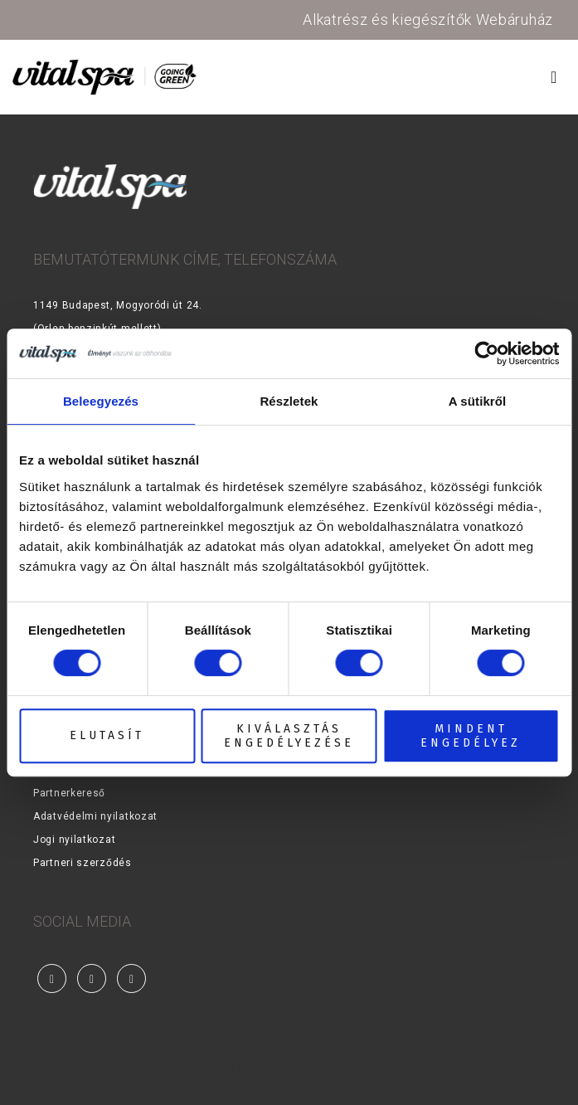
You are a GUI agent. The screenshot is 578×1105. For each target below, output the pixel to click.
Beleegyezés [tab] (100, 401)
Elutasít (107, 735)
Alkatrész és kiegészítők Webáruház (428, 19)
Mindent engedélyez (470, 736)
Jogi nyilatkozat (74, 839)
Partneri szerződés (82, 863)
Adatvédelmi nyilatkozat (95, 816)
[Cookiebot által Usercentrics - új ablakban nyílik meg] (486, 353)
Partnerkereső (69, 793)
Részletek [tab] (289, 401)
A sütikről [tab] (478, 401)
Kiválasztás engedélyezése (289, 736)
